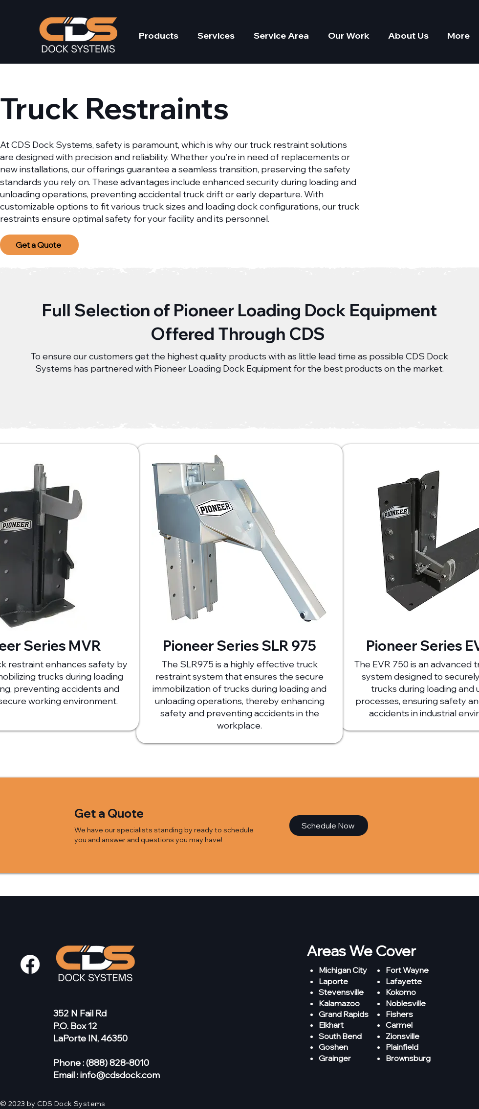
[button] (158, 35)
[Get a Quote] (39, 245)
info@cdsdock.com (120, 1075)
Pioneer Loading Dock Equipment (305, 310)
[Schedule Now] (328, 825)
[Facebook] (30, 964)
